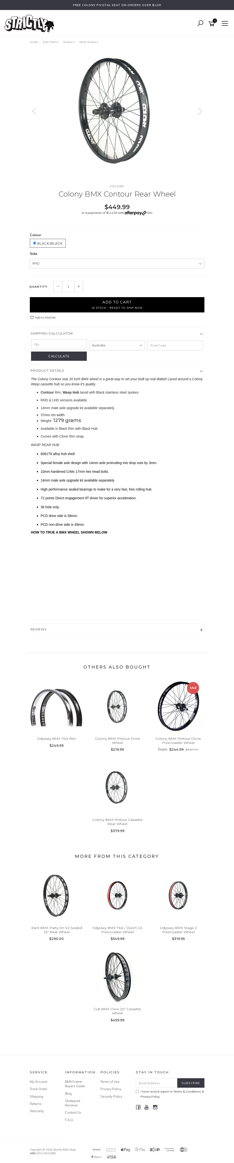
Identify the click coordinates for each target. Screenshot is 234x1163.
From (178, 749)
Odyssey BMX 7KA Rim (56, 738)
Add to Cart (117, 304)
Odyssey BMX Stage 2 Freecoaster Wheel (178, 930)
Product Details (48, 370)
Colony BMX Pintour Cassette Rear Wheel (117, 822)
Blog (68, 1093)
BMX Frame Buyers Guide (75, 1084)
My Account (38, 1082)
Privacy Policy (110, 1089)
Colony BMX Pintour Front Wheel (117, 740)
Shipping (36, 1096)
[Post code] (175, 345)
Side (33, 253)
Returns (35, 1104)
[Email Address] (157, 1083)
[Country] (117, 345)
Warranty (37, 1111)
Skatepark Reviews (73, 1103)
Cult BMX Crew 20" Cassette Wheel (117, 1011)
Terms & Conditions (187, 1091)
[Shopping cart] (212, 23)
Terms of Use (110, 1082)
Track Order (38, 1089)
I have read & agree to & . (170, 1094)
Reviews (39, 629)
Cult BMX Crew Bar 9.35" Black (40, 1143)
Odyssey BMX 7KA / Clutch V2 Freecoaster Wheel (117, 930)
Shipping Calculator (52, 333)
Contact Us (73, 1112)
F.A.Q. (69, 1120)
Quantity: (38, 286)
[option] (117, 110)
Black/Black (48, 243)
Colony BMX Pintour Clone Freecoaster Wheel (178, 740)
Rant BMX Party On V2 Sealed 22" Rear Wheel (56, 930)
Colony (117, 186)
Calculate (59, 356)
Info (150, 213)
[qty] (59, 344)
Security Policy (111, 1096)
